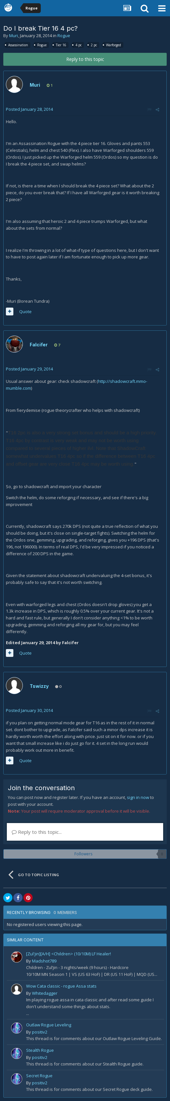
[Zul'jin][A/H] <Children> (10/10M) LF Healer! (68, 954)
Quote (25, 311)
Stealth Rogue (40, 1050)
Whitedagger (44, 993)
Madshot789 (44, 961)
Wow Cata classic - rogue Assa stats (61, 986)
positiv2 (39, 1032)
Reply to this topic (85, 59)
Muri (13, 35)
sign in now (138, 797)
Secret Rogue (39, 1076)
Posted (29, 109)
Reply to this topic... (37, 832)
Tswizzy (39, 686)
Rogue (63, 35)
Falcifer (39, 344)
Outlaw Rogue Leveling (48, 1025)
